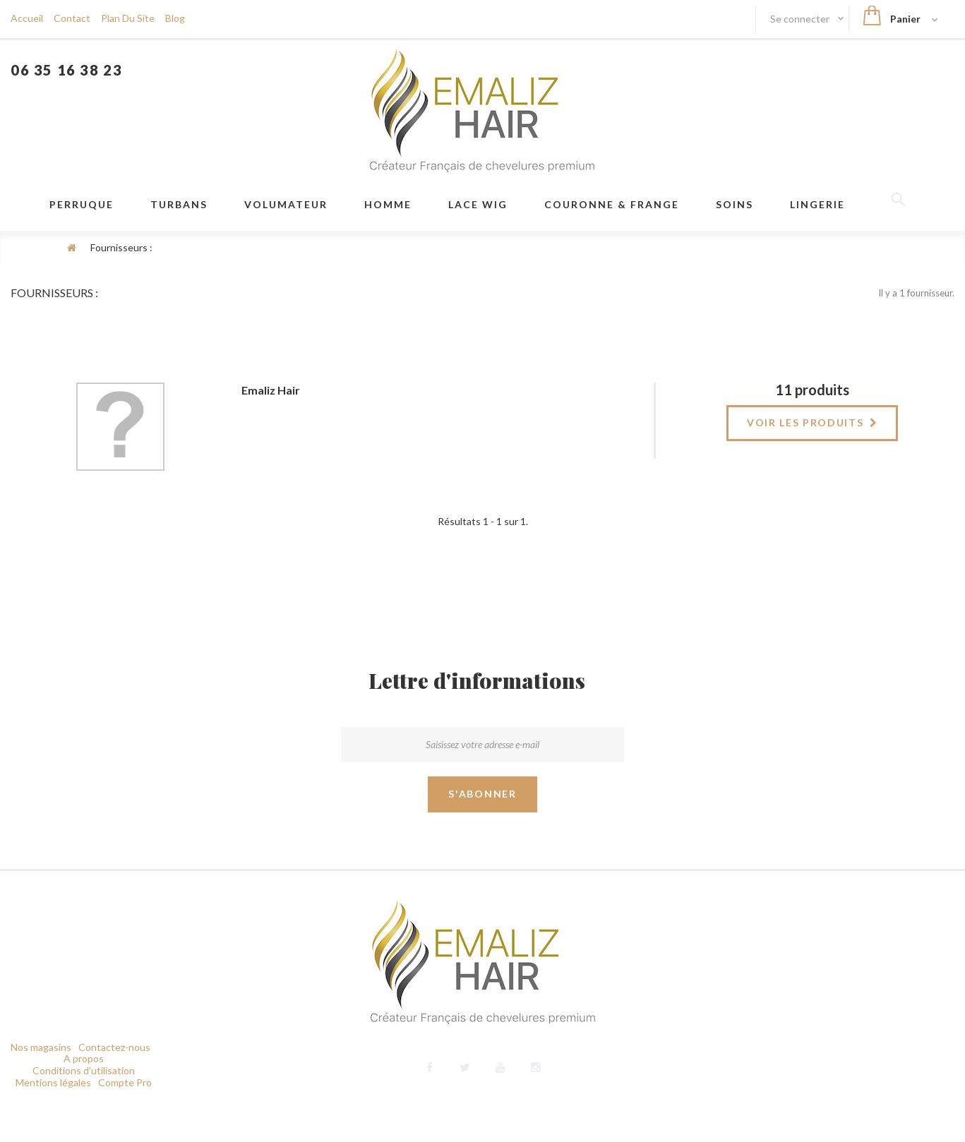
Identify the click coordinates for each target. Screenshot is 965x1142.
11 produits (812, 389)
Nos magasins (41, 1052)
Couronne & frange (611, 204)
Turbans (179, 204)
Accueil (27, 18)
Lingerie (817, 204)
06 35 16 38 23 (66, 69)
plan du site (128, 18)
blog (175, 18)
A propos (84, 1063)
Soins (734, 204)
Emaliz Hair (270, 390)
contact (72, 18)
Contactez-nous (114, 1052)
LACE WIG (478, 204)
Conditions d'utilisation (83, 1075)
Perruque (81, 204)
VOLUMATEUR (286, 204)
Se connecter (801, 19)
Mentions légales (53, 1087)
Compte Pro (125, 1087)
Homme (388, 204)
